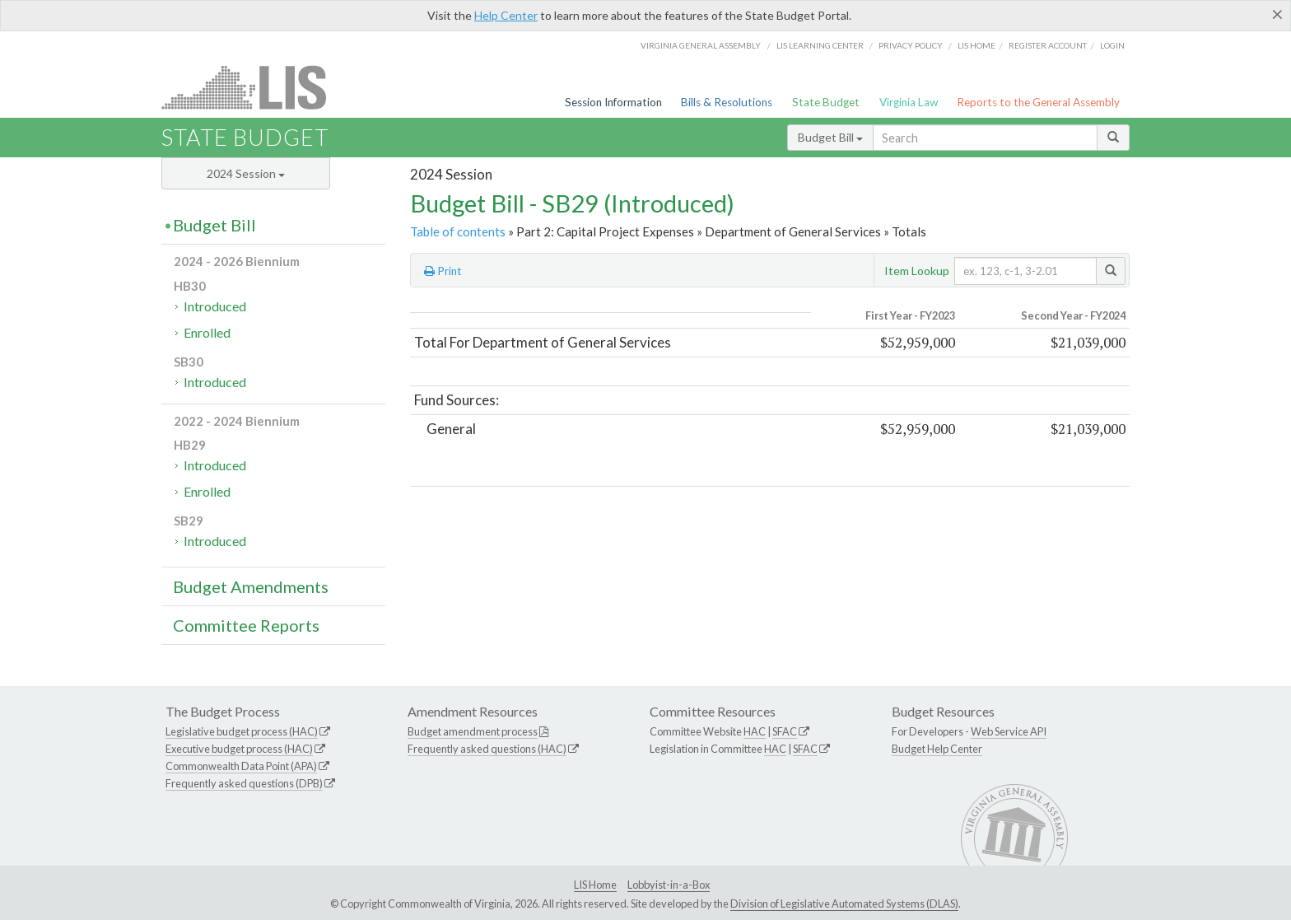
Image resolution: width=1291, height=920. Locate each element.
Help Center (506, 15)
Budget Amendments (251, 586)
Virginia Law (908, 102)
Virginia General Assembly (701, 45)
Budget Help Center (937, 748)
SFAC (784, 731)
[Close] (1277, 14)
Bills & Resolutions (726, 102)
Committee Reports (246, 625)
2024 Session (246, 173)
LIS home (976, 45)
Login (1112, 45)
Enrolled (207, 332)
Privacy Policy (911, 45)
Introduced (215, 306)
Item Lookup (916, 271)
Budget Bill (830, 137)
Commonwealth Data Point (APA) (241, 766)
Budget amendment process (473, 731)
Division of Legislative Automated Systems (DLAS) (844, 903)
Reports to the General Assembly (1038, 102)
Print (443, 271)
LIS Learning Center (820, 45)
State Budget (826, 102)
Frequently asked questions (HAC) (487, 748)
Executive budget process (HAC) (239, 748)
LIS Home (595, 884)
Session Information (613, 102)
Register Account (1048, 45)
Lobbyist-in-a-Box (668, 884)
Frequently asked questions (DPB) (244, 783)
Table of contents (458, 231)
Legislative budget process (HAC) (241, 731)
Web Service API (1008, 731)
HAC (754, 731)
